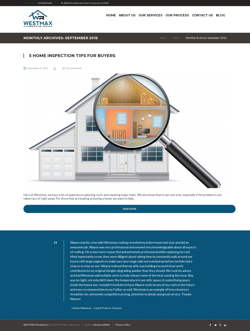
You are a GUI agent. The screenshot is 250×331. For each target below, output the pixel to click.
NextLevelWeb (102, 324)
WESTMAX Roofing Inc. (36, 324)
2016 (176, 37)
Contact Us (202, 15)
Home (163, 37)
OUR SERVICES (150, 15)
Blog (220, 15)
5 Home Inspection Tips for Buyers (72, 55)
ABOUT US (127, 15)
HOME (111, 15)
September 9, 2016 (37, 68)
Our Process (177, 15)
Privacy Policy (122, 324)
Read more (129, 208)
